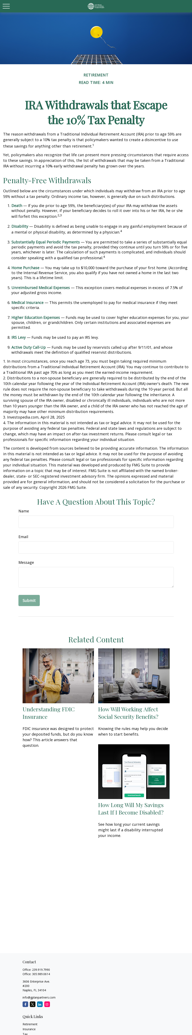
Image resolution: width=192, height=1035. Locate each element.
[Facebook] (25, 1004)
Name (23, 510)
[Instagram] (47, 1004)
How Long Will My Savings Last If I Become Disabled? (131, 808)
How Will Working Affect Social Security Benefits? (128, 712)
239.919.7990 (41, 970)
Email (23, 536)
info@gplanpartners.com (39, 997)
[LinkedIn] (40, 1004)
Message (26, 562)
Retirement (30, 1024)
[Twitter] (32, 1004)
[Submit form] (29, 600)
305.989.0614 (41, 974)
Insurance (29, 1029)
